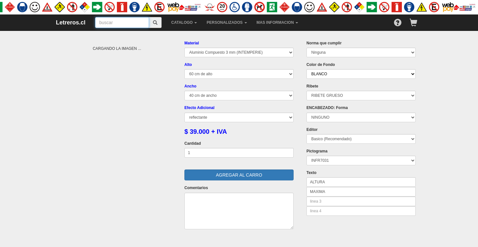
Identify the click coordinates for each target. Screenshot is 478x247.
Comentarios (196, 188)
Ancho (190, 86)
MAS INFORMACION (277, 22)
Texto (311, 172)
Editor (312, 129)
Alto (188, 64)
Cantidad (192, 143)
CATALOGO (184, 22)
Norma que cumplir (323, 43)
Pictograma (316, 151)
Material (191, 43)
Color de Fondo (320, 64)
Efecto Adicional (199, 107)
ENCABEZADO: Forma (327, 107)
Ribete (312, 86)
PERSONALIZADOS (227, 22)
